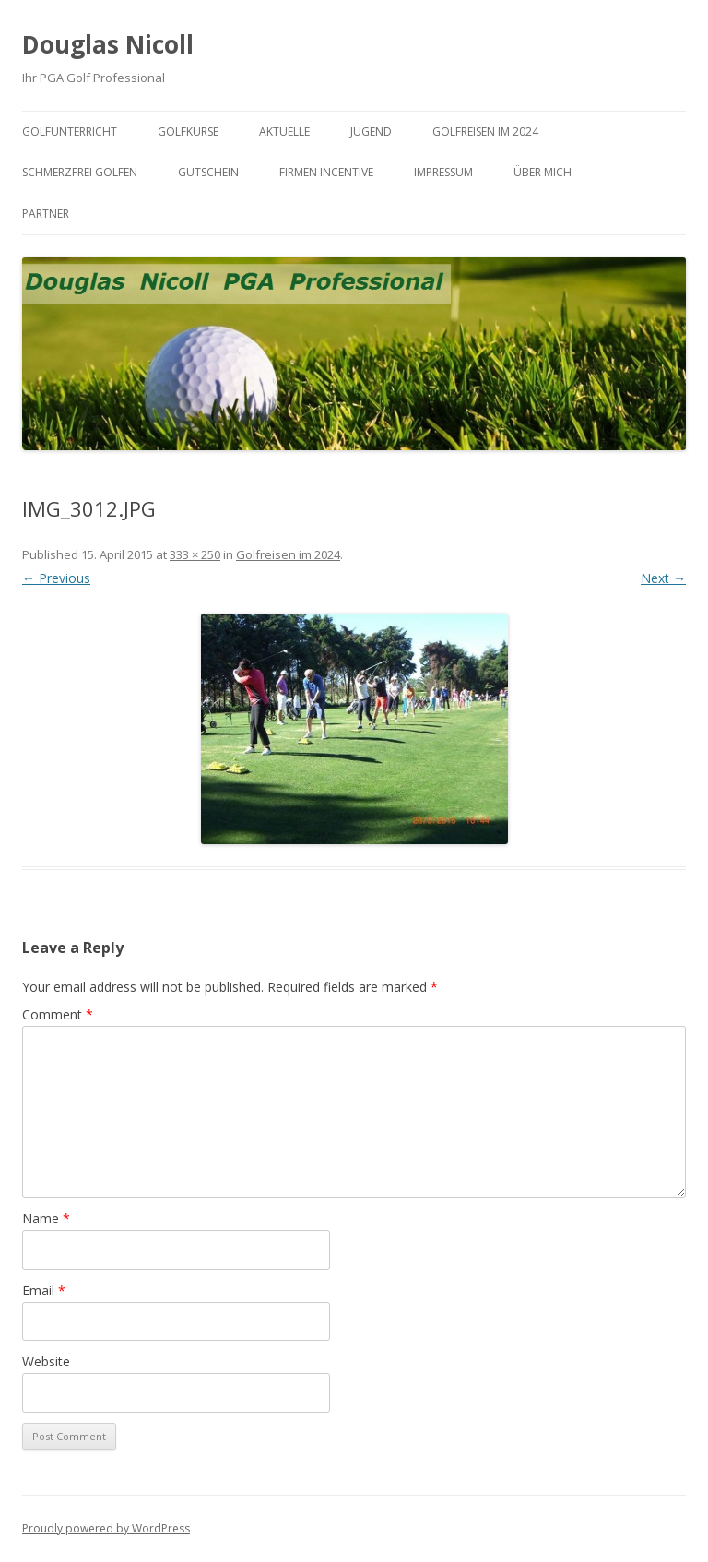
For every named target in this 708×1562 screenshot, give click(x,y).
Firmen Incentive (326, 172)
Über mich (542, 172)
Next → (663, 578)
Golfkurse (188, 131)
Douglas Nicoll (108, 44)
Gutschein (208, 172)
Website (46, 1361)
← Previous (56, 578)
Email (43, 1290)
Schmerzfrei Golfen (79, 172)
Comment (57, 1014)
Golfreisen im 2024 (485, 131)
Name (46, 1218)
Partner (45, 213)
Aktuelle (284, 131)
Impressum (443, 172)
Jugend (371, 131)
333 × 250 (195, 554)
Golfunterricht (69, 131)
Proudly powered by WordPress (106, 1528)
